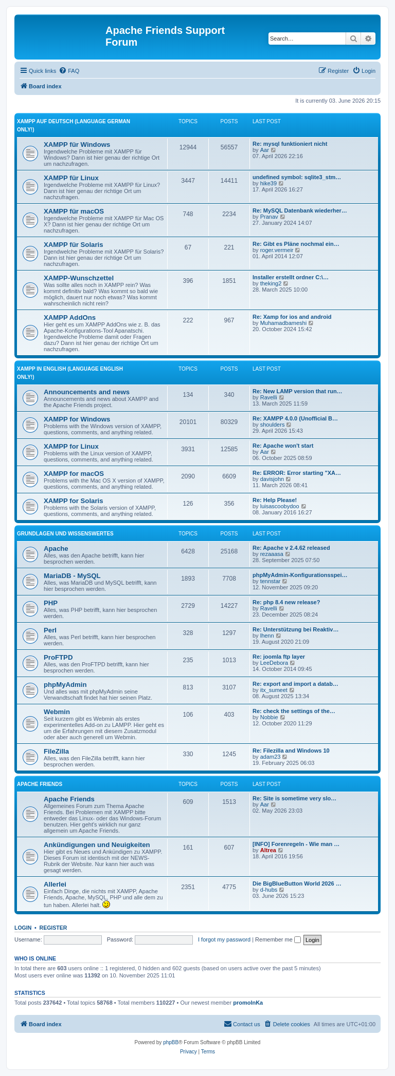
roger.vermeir (277, 250)
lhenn (267, 635)
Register (53, 928)
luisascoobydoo (279, 506)
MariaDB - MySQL (72, 576)
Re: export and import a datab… (295, 684)
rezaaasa (271, 554)
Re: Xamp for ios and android (292, 317)
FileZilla (56, 751)
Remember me (278, 939)
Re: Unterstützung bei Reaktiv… (295, 629)
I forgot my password (224, 939)
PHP (51, 603)
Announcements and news (87, 392)
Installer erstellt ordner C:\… (291, 277)
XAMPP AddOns (70, 317)
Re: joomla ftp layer (279, 657)
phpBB (170, 1042)
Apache (56, 548)
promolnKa (248, 1003)
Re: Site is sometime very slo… (294, 798)
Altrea (268, 850)
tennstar (270, 581)
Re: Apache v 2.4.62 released (291, 548)
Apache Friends (39, 784)
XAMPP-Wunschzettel (79, 278)
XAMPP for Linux (71, 446)
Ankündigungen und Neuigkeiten (97, 845)
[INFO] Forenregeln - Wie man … (296, 844)
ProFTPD (58, 657)
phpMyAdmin (65, 684)
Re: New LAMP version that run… (298, 391)
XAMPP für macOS (74, 211)
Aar (264, 150)
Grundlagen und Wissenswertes (65, 533)
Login (22, 928)
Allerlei (55, 884)
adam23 (270, 757)
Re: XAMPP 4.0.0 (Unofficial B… (295, 418)
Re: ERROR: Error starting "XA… (297, 473)
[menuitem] (69, 71)
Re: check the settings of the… (294, 711)
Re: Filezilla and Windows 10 (291, 750)
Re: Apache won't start (283, 446)
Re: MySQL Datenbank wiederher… (300, 210)
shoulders (272, 424)
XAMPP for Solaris (73, 501)
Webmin (57, 712)
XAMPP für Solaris (73, 244)
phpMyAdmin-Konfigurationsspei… (300, 575)
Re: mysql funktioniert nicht (290, 144)
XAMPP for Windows (77, 419)
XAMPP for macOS (74, 473)
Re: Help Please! (275, 500)
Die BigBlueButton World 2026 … (297, 883)
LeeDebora (274, 663)
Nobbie (269, 717)
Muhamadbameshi (283, 323)
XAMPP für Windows (77, 144)
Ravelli (268, 397)
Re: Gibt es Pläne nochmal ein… (296, 244)
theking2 (271, 283)
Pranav (269, 217)
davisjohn (272, 479)
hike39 (268, 183)
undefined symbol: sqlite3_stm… (297, 177)
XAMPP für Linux (71, 178)
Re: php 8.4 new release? (286, 602)
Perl (50, 630)
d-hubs (269, 890)
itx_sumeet (274, 690)
